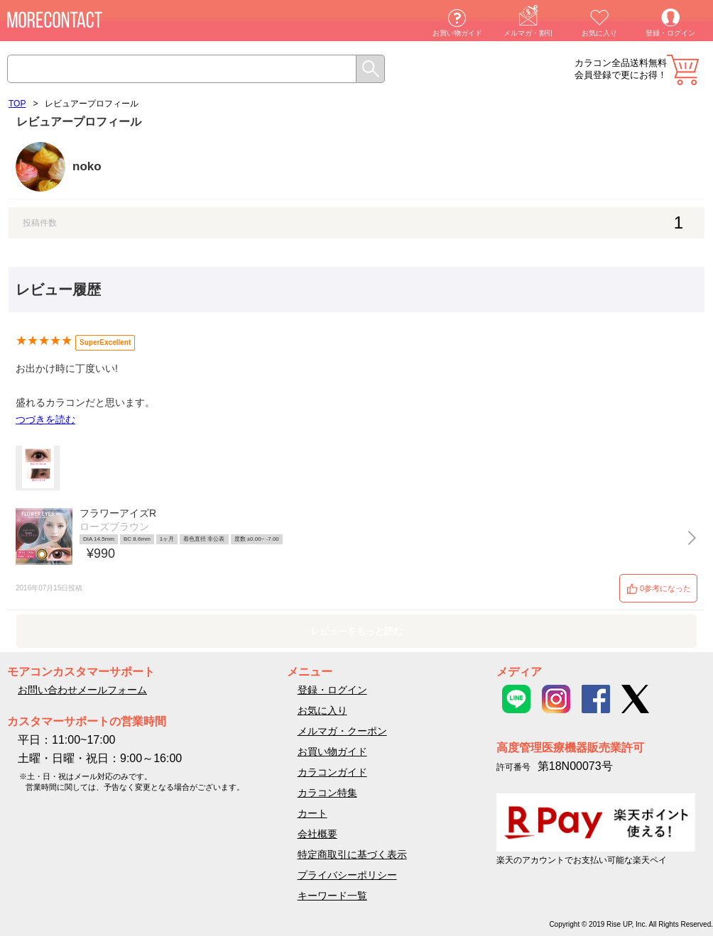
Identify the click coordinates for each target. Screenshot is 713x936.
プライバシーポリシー (347, 875)
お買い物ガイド (457, 33)
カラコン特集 (327, 792)
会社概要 (317, 833)
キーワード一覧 (332, 895)
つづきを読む (45, 419)
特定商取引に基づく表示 (352, 854)
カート (683, 70)
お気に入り (599, 33)
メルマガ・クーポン (342, 731)
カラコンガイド (332, 772)
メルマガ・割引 (528, 33)
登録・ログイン (670, 33)
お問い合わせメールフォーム (82, 689)
